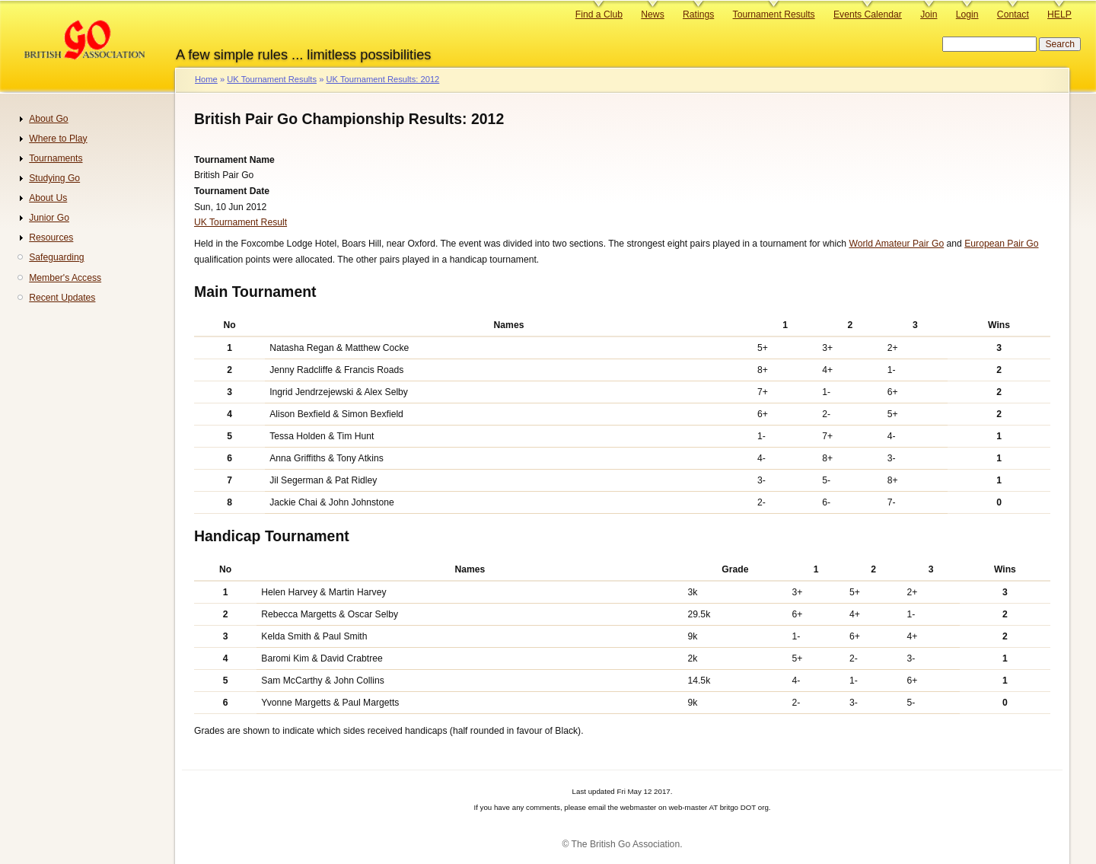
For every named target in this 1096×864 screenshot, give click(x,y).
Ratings (698, 14)
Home (206, 79)
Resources (51, 237)
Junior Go (49, 217)
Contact (1013, 14)
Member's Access (65, 278)
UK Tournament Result (240, 222)
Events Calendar (867, 14)
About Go (48, 118)
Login (967, 14)
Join (928, 14)
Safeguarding (56, 257)
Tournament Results (774, 14)
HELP (1059, 14)
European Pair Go (1001, 243)
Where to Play (58, 138)
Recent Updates (62, 297)
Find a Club (599, 14)
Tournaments (55, 158)
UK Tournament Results (272, 79)
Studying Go (54, 178)
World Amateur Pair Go (896, 243)
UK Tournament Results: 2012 (382, 79)
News (652, 14)
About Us (48, 198)
